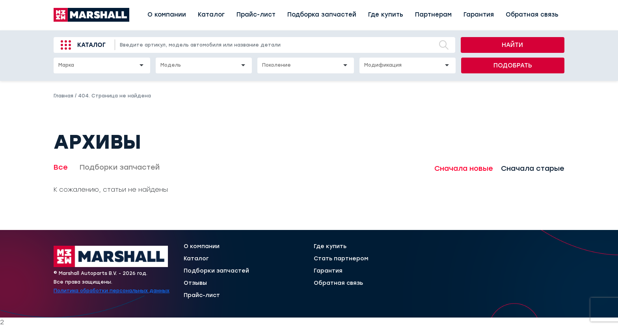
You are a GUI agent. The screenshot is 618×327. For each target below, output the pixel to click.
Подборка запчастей (321, 14)
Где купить (385, 14)
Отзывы (195, 283)
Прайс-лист (255, 14)
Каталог (211, 14)
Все (61, 167)
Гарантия (479, 14)
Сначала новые (463, 168)
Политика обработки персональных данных (111, 290)
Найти (512, 45)
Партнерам (433, 14)
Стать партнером (341, 259)
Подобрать (512, 65)
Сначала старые (532, 168)
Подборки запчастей (120, 167)
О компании (166, 14)
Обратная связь (532, 14)
